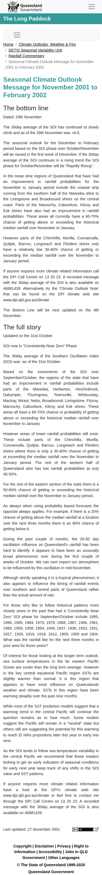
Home (8, 44)
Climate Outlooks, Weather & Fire (47, 44)
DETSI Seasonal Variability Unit (35, 50)
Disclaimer (44, 846)
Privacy (64, 846)
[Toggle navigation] (91, 7)
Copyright (22, 846)
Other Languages (64, 858)
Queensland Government (51, 872)
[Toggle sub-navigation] (17, 35)
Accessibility (50, 852)
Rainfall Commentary (26, 56)
